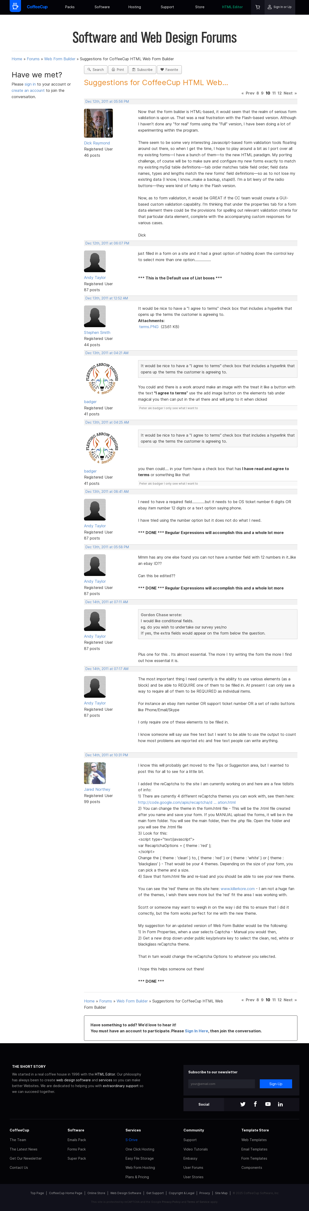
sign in (31, 84)
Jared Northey (97, 789)
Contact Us (19, 1167)
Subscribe (142, 70)
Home (17, 58)
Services (133, 1130)
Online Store (96, 1193)
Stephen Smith (97, 332)
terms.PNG (149, 326)
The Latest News (23, 1149)
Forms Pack (77, 1149)
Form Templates (254, 1158)
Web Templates (254, 1140)
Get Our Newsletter (26, 1158)
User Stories (193, 1177)
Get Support (155, 1193)
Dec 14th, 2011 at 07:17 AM (106, 669)
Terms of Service (198, 1202)
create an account (28, 90)
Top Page (37, 1193)
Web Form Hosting (140, 1167)
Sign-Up (275, 1084)
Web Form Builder (59, 58)
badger (90, 401)
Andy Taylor (95, 277)
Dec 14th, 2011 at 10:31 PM (106, 755)
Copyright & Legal (181, 1193)
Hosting (134, 7)
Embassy (190, 1158)
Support (167, 7)
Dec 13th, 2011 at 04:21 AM (106, 353)
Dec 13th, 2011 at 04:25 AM (107, 422)
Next (288, 93)
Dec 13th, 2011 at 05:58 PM (107, 547)
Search (96, 70)
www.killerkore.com (238, 888)
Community (193, 1130)
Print (118, 70)
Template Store (255, 1130)
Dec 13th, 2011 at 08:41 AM (107, 492)
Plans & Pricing (137, 1177)
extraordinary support (121, 1086)
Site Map (221, 1193)
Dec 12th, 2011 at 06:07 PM (107, 243)
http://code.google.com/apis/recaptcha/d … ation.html (187, 802)
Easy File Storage (140, 1158)
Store (199, 7)
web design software (73, 1080)
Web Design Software (125, 1193)
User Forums (193, 1167)
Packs (70, 7)
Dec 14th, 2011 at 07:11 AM (106, 602)
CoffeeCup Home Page (65, 1193)
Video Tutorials (195, 1149)
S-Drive (132, 1140)
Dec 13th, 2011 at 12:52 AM (106, 298)
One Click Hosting (140, 1149)
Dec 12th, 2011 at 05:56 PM (107, 101)
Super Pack (77, 1158)
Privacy (204, 1193)
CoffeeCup (19, 1130)
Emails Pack (77, 1140)
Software (102, 7)
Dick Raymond (97, 143)
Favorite (169, 70)
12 (280, 93)
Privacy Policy (171, 1202)
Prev (250, 93)
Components (251, 1167)
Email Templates (254, 1149)
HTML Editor (232, 7)
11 (274, 93)
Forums (33, 58)
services (105, 1080)
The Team (18, 1140)
